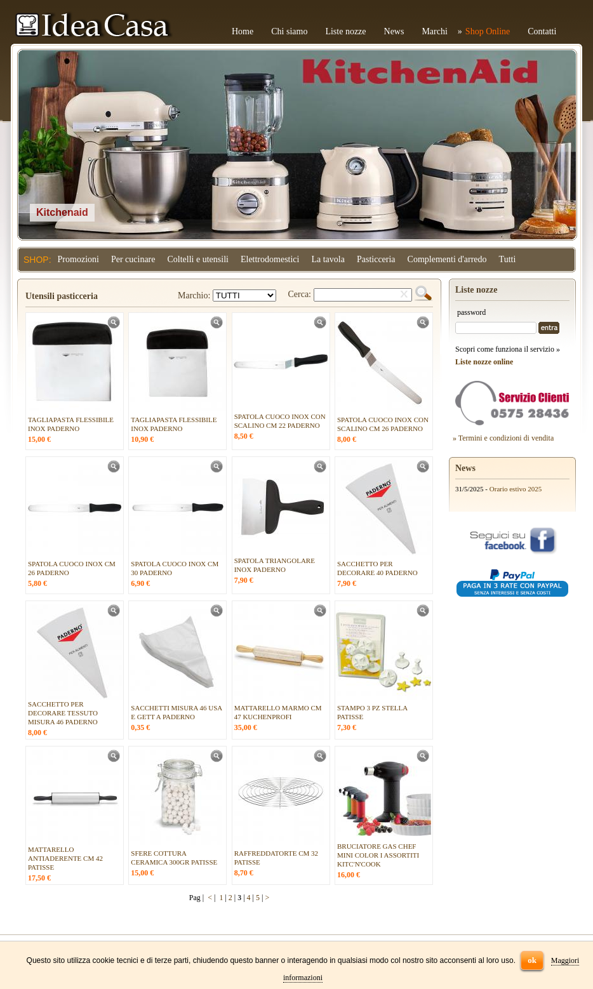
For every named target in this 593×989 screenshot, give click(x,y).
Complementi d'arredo (447, 259)
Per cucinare (133, 259)
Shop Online (487, 31)
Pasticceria (376, 259)
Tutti (507, 259)
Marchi (434, 31)
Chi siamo (289, 31)
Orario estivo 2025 (516, 489)
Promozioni (78, 259)
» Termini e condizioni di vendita (503, 438)
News (394, 31)
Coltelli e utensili (198, 259)
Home (242, 31)
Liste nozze (345, 31)
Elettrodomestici (270, 259)
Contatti (542, 31)
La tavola (327, 259)
